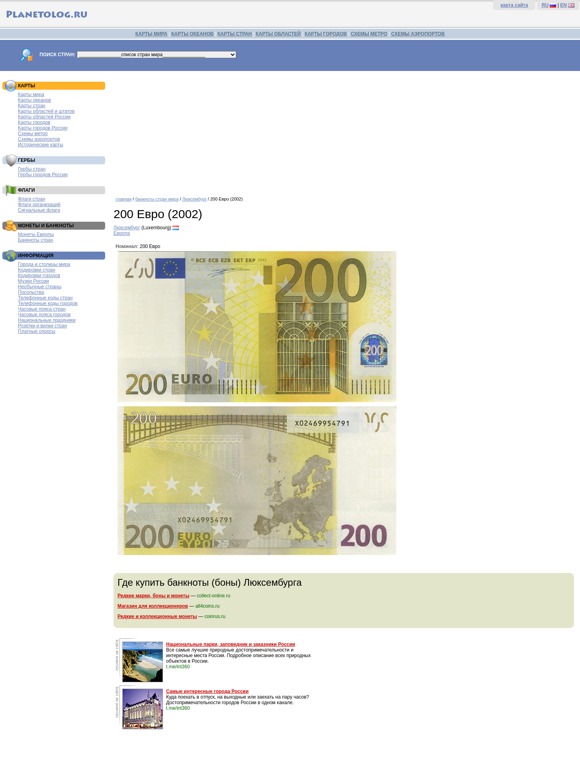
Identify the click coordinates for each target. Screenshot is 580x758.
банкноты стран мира (156, 199)
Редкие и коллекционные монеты (157, 616)
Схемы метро (33, 133)
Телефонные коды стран (45, 298)
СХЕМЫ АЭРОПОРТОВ (418, 34)
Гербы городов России (43, 174)
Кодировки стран (36, 270)
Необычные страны (39, 286)
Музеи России (33, 281)
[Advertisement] (345, 131)
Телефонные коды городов (48, 303)
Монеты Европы (36, 234)
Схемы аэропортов (39, 139)
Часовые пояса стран (42, 309)
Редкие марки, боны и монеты (153, 596)
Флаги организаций (39, 204)
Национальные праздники (47, 320)
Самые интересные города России (207, 691)
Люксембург (194, 199)
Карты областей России (44, 117)
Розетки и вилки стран (42, 326)
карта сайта (514, 5)
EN (563, 5)
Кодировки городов (39, 275)
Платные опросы (36, 331)
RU (545, 5)
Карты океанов (34, 100)
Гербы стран (31, 169)
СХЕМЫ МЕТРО (369, 34)
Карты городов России (42, 128)
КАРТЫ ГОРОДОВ (326, 34)
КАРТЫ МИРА (151, 34)
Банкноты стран (35, 240)
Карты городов (34, 122)
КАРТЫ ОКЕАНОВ (192, 34)
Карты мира (31, 94)
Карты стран (31, 105)
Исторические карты (40, 145)
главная (123, 199)
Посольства (31, 292)
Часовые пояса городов (44, 314)
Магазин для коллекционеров (153, 606)
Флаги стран (31, 199)
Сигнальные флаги (39, 210)
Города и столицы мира (44, 264)
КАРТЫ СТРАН (234, 34)
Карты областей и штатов (46, 111)
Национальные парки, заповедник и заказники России (230, 644)
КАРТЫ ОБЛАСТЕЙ (278, 34)
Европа (122, 233)
